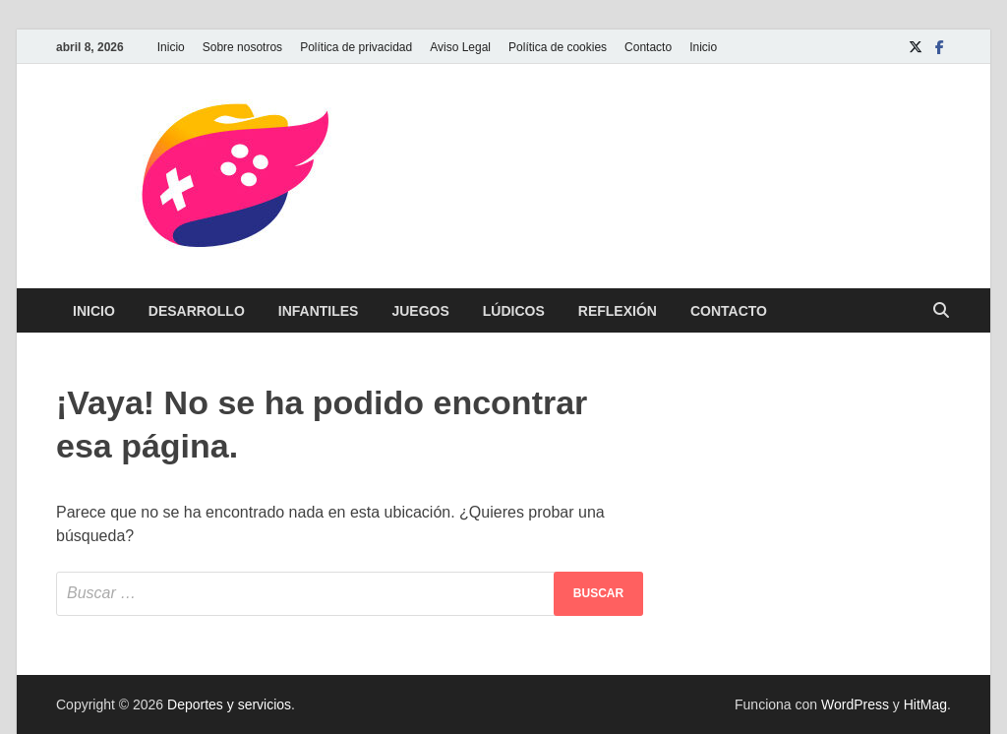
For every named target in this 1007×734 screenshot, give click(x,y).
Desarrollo (196, 311)
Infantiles (318, 311)
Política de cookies (557, 47)
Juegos (419, 311)
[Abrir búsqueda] (941, 311)
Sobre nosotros (242, 47)
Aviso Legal (460, 47)
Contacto (648, 47)
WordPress (855, 704)
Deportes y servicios (229, 704)
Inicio (171, 47)
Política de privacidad (356, 47)
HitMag (925, 704)
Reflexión (617, 311)
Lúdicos (514, 311)
